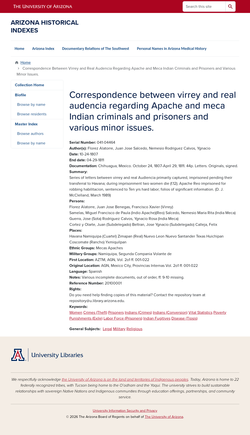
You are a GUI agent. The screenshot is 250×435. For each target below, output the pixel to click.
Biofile (20, 95)
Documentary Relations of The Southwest (95, 48)
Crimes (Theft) (95, 312)
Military (119, 328)
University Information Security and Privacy (125, 411)
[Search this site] (204, 6)
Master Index (26, 124)
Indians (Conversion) (170, 312)
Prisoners (116, 312)
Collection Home (29, 85)
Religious (134, 328)
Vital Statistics (200, 312)
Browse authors (30, 133)
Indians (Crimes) (138, 312)
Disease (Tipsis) (184, 318)
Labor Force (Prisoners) (123, 318)
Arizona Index (43, 48)
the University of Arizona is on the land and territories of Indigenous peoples (125, 379)
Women (75, 312)
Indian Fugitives (156, 318)
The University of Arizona (164, 417)
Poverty (219, 312)
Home (19, 48)
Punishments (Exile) (86, 318)
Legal (107, 328)
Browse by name (31, 104)
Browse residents (31, 114)
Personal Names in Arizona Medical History (172, 48)
